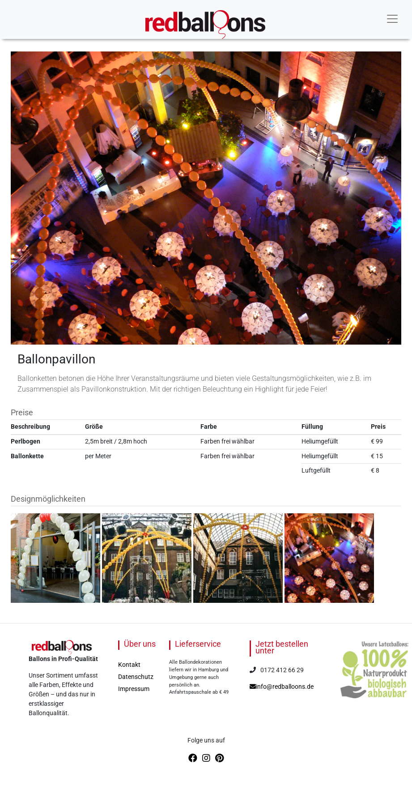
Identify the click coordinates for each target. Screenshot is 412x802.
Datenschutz (135, 676)
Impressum (133, 688)
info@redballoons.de (282, 686)
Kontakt (129, 664)
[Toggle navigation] (392, 19)
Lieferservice (198, 643)
